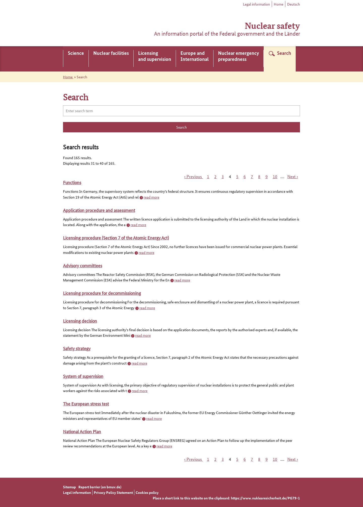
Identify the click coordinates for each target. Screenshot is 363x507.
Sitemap (69, 486)
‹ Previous (193, 176)
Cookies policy (147, 492)
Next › (292, 176)
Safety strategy (76, 348)
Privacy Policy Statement (113, 492)
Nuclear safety (272, 25)
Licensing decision (80, 321)
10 (275, 176)
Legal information (256, 4)
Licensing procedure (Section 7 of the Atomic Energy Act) (116, 237)
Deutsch (293, 4)
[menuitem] (76, 58)
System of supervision (83, 376)
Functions (72, 182)
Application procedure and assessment (99, 210)
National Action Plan (82, 431)
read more (151, 197)
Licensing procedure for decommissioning (102, 293)
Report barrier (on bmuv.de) (99, 486)
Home (278, 4)
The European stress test (86, 403)
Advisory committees (82, 265)
